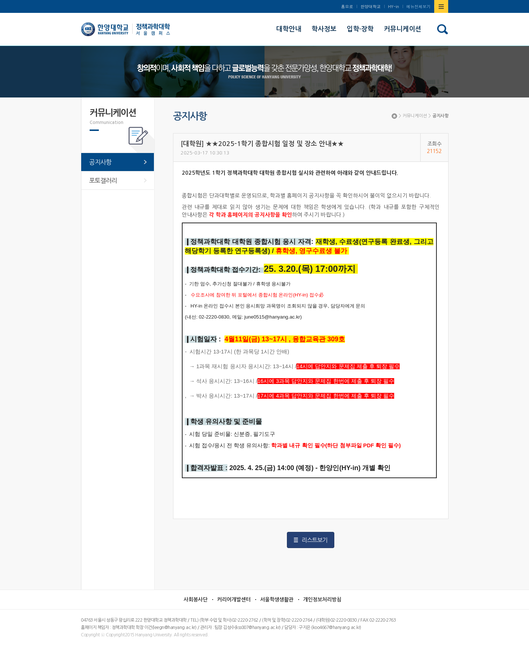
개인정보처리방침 (322, 599)
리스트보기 (314, 540)
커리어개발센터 (234, 599)
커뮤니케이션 (415, 116)
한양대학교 (370, 6)
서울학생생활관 (277, 599)
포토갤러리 (103, 180)
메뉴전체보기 (418, 6)
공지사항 (440, 116)
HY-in (393, 6)
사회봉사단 (196, 599)
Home (394, 116)
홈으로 (347, 6)
